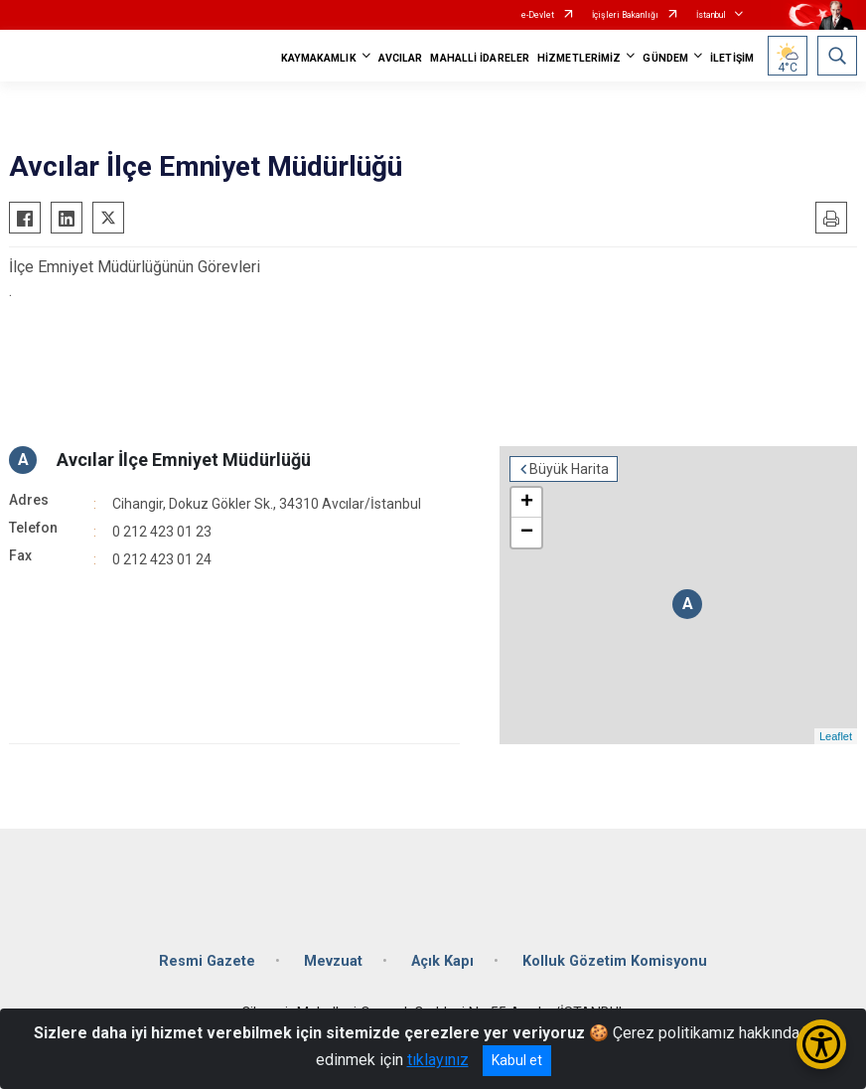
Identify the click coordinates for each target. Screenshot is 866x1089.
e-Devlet (537, 15)
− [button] (526, 532)
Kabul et (517, 1060)
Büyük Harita (569, 469)
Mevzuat (333, 961)
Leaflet (835, 736)
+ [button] (526, 503)
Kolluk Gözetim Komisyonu (614, 961)
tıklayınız (438, 1059)
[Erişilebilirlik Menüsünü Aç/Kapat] (821, 1044)
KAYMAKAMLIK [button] (319, 58)
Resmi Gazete (207, 961)
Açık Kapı (442, 961)
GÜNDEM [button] (665, 58)
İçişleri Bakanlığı (625, 15)
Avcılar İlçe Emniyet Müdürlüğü (184, 459)
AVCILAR (400, 58)
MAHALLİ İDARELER (479, 58)
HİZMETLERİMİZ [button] (579, 58)
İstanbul (711, 15)
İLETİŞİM (732, 58)
